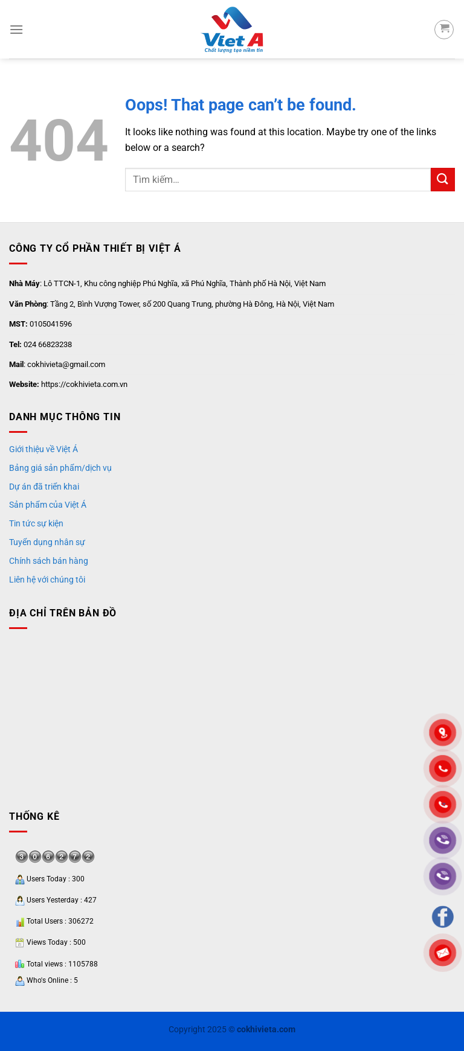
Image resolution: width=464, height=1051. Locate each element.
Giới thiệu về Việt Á (43, 449)
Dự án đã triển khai (44, 486)
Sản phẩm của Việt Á (47, 505)
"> (443, 805)
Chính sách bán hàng (48, 561)
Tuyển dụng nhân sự (47, 542)
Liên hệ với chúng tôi (47, 579)
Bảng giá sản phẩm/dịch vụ (60, 468)
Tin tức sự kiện (36, 523)
